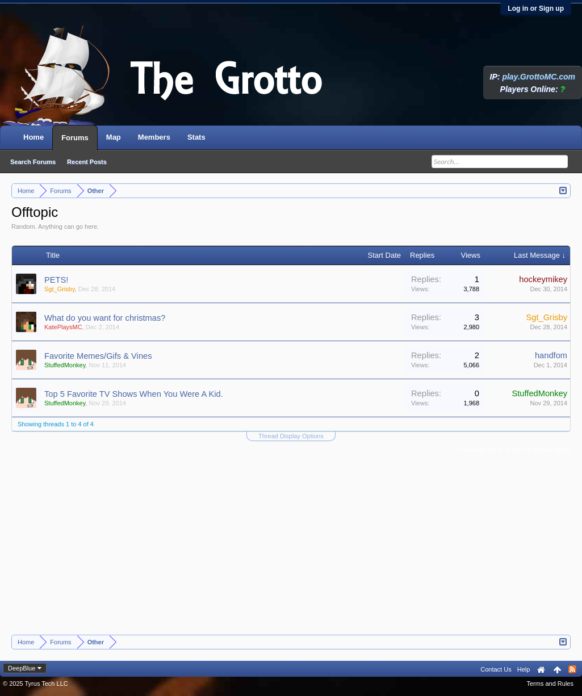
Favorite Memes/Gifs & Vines (98, 355)
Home (33, 137)
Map (113, 137)
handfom (551, 355)
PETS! (56, 279)
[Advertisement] (291, 549)
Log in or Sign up (536, 8)
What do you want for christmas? (104, 317)
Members (154, 137)
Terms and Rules (549, 683)
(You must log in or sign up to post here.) (514, 449)
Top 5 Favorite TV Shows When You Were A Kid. (133, 394)
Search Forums (33, 161)
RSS (572, 669)
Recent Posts (87, 161)
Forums (75, 137)
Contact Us (495, 669)
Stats (196, 137)
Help (523, 669)
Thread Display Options (291, 436)
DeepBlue (21, 668)
